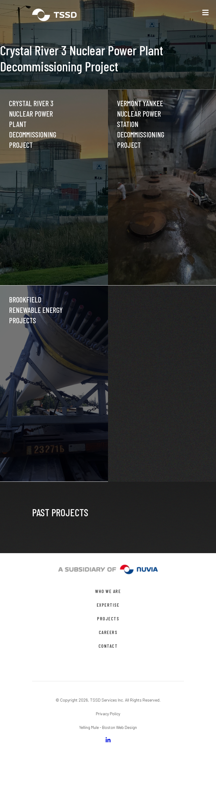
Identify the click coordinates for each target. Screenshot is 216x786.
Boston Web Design (119, 727)
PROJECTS (108, 618)
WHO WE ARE (108, 591)
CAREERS (108, 632)
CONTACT (108, 646)
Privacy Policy (108, 713)
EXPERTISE (108, 605)
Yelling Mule (89, 727)
